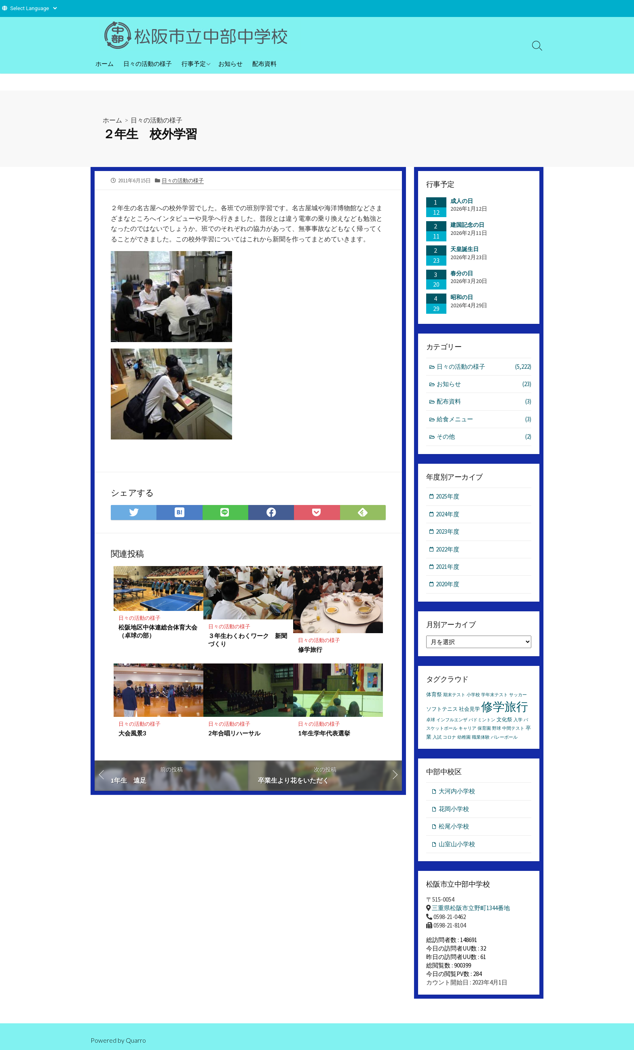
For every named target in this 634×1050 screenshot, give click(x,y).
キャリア (467, 729)
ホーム (104, 63)
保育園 (484, 729)
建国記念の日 (467, 224)
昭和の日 (461, 297)
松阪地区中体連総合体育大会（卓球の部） (157, 631)
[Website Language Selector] (33, 8)
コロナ (449, 737)
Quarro (136, 1040)
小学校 (473, 695)
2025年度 (448, 497)
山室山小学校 (457, 845)
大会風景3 (132, 733)
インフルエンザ (451, 720)
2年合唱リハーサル (234, 733)
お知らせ (230, 63)
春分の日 (461, 273)
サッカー (518, 695)
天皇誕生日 (464, 249)
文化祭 (504, 720)
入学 (518, 720)
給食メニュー (484, 419)
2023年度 (448, 532)
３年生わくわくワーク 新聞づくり (247, 639)
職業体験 (481, 737)
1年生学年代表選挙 (324, 733)
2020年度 (448, 585)
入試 (437, 737)
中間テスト (513, 729)
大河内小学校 (457, 792)
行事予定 (194, 63)
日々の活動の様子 (147, 63)
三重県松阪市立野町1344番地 (471, 909)
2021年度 (448, 567)
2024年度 (448, 514)
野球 (496, 729)
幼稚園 (464, 737)
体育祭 (434, 695)
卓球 (430, 720)
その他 (484, 437)
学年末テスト (494, 695)
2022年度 (448, 550)
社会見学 (469, 710)
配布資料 (264, 63)
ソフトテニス (442, 710)
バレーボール (504, 737)
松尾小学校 (454, 827)
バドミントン (482, 720)
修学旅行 (310, 649)
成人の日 (461, 201)
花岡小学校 (454, 809)
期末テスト (454, 695)
